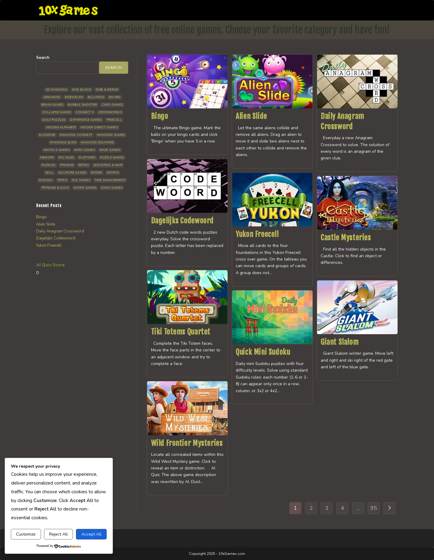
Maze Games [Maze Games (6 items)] (109, 150)
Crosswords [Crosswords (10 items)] (110, 112)
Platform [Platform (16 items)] (87, 157)
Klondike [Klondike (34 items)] (47, 135)
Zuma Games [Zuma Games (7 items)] (111, 188)
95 (373, 508)
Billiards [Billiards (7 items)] (96, 97)
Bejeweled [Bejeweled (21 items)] (74, 97)
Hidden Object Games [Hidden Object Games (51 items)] (99, 127)
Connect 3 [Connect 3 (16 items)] (84, 112)
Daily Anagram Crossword (60, 231)
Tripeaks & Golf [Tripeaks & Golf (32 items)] (55, 188)
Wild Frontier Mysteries (187, 443)
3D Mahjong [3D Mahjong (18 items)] (56, 90)
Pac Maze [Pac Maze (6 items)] (66, 157)
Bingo (159, 116)
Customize (26, 534)
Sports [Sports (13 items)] (113, 173)
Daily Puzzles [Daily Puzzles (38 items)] (54, 120)
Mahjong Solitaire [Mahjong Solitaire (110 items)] (97, 142)
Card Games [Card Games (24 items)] (112, 105)
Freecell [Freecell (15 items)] (114, 120)
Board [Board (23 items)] (115, 97)
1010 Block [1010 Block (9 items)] (81, 90)
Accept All (91, 534)
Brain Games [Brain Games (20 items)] (52, 105)
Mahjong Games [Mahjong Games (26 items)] (111, 135)
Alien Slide (251, 116)
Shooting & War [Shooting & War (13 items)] (107, 165)
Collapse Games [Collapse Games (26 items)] (56, 112)
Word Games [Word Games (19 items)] (85, 188)
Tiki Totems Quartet (180, 331)
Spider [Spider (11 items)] (96, 173)
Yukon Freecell (257, 234)
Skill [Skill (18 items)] (49, 173)
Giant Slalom (339, 342)
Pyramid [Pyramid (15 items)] (67, 165)
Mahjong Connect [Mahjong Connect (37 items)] (76, 135)
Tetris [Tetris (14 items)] (62, 180)
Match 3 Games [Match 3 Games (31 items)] (57, 150)
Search (42, 57)
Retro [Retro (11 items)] (83, 165)
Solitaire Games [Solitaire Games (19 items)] (72, 173)
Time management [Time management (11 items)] (110, 180)
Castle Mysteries (346, 237)
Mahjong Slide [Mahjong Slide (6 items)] (63, 142)
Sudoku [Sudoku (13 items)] (45, 180)
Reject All (58, 534)
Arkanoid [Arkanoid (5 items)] (52, 97)
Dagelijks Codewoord (182, 220)
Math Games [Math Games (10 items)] (84, 150)
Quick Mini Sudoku (263, 352)
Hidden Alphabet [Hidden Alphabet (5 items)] (61, 127)
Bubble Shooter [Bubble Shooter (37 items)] (82, 105)
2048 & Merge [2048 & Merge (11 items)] (107, 90)
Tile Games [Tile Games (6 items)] (81, 180)
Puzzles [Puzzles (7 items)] (48, 165)
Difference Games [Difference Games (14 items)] (86, 120)
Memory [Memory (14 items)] (47, 157)
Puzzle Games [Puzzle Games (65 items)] (112, 157)
